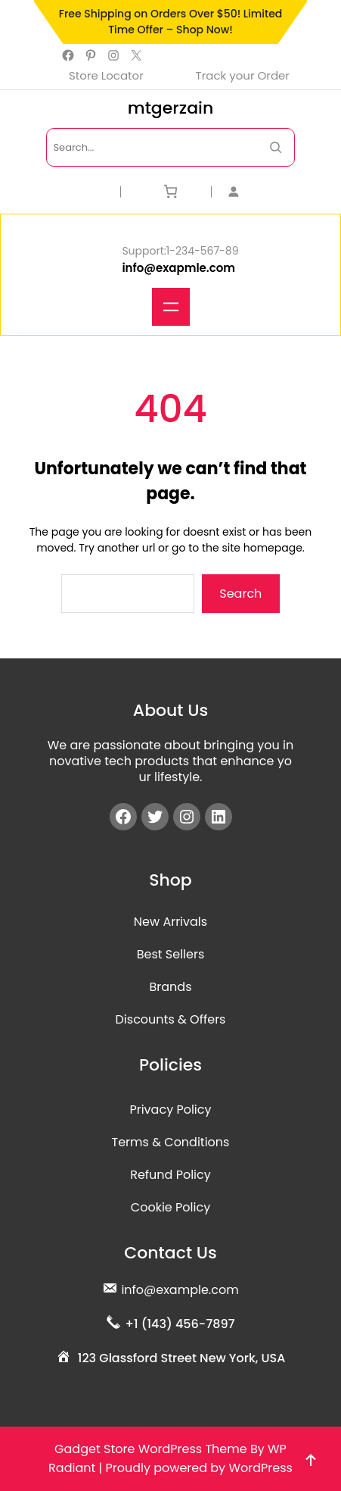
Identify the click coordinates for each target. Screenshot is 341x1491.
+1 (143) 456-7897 (179, 1324)
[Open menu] (171, 307)
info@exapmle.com (178, 268)
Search (240, 593)
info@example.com (179, 1290)
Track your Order (243, 75)
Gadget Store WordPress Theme (150, 1449)
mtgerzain (170, 108)
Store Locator (106, 75)
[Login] (261, 191)
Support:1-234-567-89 (180, 250)
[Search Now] (275, 147)
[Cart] (170, 191)
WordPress (260, 1468)
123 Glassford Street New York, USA (182, 1358)
